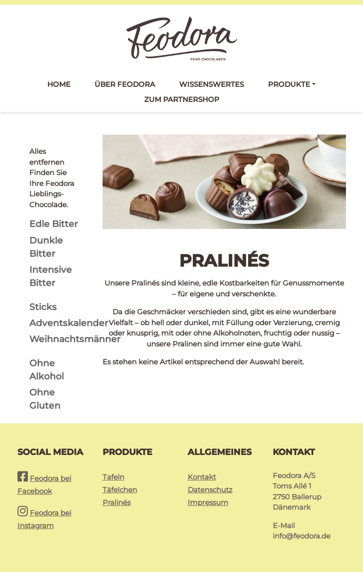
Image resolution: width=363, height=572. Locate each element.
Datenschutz (210, 489)
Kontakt (202, 476)
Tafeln (113, 476)
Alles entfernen (46, 157)
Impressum (208, 502)
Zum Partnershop (181, 99)
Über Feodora (125, 84)
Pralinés (116, 502)
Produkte (289, 84)
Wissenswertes (211, 84)
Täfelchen (120, 489)
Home (58, 84)
